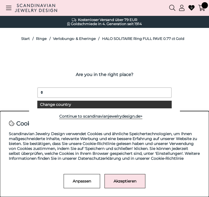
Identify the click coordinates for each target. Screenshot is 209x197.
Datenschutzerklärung (99, 158)
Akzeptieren (125, 181)
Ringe (41, 39)
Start (25, 39)
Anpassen (82, 181)
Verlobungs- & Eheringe (74, 39)
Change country (55, 104)
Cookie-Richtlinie (167, 158)
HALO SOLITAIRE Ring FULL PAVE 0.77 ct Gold (143, 39)
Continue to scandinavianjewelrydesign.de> (100, 116)
